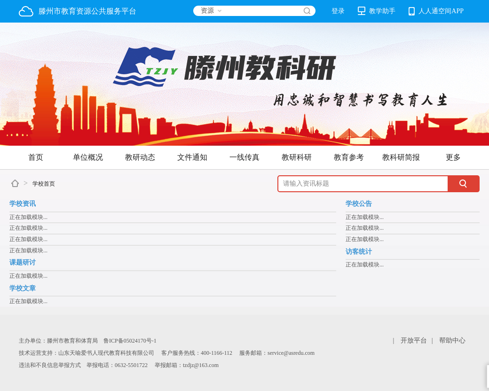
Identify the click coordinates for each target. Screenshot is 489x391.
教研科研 (297, 157)
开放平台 (414, 340)
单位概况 (88, 157)
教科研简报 (401, 157)
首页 (35, 157)
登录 (338, 11)
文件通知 (192, 157)
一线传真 (244, 157)
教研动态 (140, 157)
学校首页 (43, 183)
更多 (453, 157)
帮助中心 (452, 340)
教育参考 (349, 157)
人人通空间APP (436, 11)
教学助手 (376, 11)
